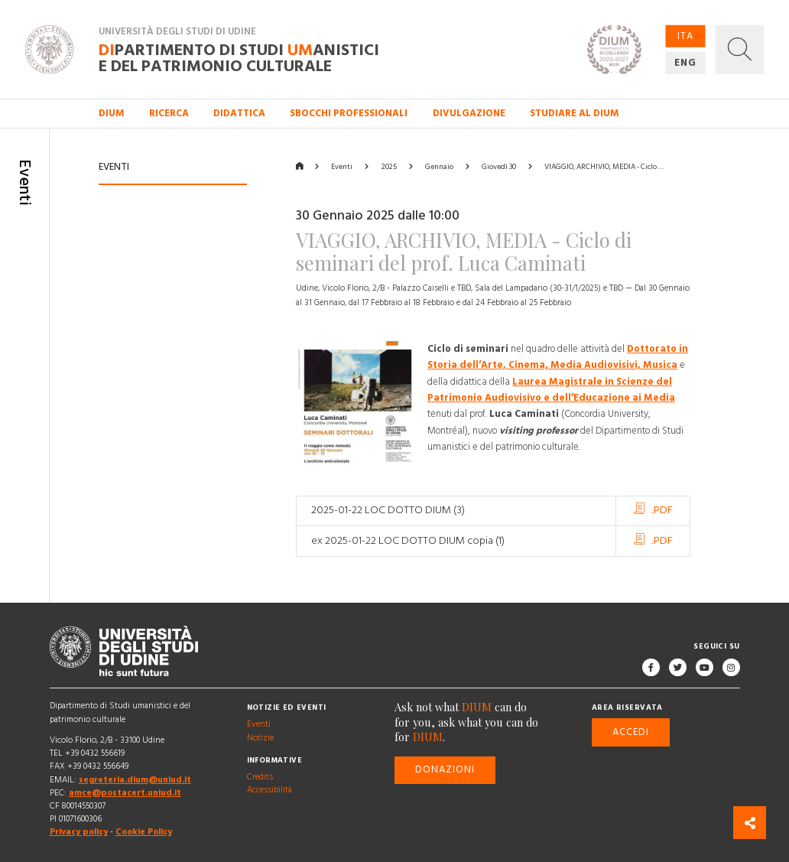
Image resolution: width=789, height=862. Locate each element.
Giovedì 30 (499, 166)
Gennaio (439, 166)
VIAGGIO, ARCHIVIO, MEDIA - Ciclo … (604, 166)
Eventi (341, 166)
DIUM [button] (112, 113)
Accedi (630, 732)
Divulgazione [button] (469, 113)
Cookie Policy (143, 832)
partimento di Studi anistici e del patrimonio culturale (239, 58)
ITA (685, 35)
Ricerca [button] (169, 113)
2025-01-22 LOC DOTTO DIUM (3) (388, 510)
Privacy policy (79, 832)
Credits (260, 776)
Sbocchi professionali (348, 113)
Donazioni (445, 769)
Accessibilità (269, 790)
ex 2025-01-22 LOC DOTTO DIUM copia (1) (408, 540)
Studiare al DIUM (574, 113)
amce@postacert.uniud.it (125, 792)
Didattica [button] (239, 113)
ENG (685, 63)
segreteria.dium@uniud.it (135, 779)
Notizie (260, 737)
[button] (740, 49)
